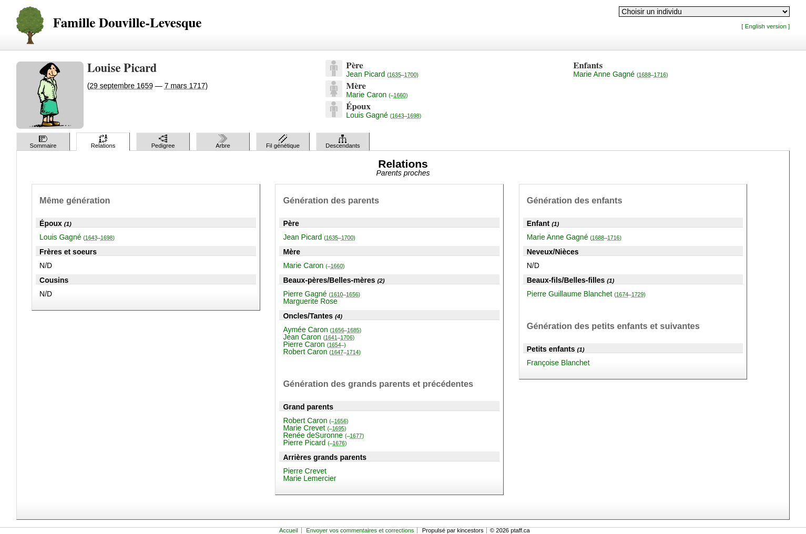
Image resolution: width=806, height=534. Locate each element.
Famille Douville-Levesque (127, 23)
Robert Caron (322, 351)
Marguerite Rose (310, 301)
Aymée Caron (322, 329)
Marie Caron (376, 94)
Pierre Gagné (321, 294)
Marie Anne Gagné (620, 74)
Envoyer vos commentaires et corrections (360, 530)
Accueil (288, 530)
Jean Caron (318, 337)
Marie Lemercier (309, 478)
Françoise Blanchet (558, 362)
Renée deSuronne (323, 435)
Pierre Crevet (304, 471)
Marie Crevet (314, 428)
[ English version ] (765, 26)
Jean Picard (382, 74)
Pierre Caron (314, 344)
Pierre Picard (314, 442)
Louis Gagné (383, 115)
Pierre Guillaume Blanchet (586, 294)
